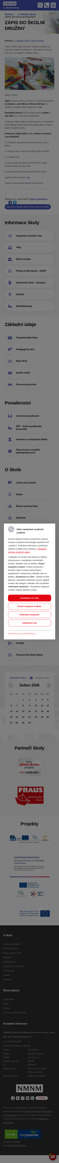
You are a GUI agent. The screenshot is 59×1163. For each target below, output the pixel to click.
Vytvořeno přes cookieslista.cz (21, 634)
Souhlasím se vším (29, 598)
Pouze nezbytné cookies (29, 606)
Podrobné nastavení (29, 614)
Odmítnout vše (29, 623)
